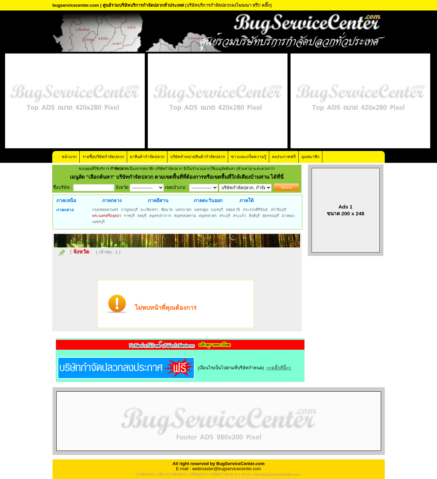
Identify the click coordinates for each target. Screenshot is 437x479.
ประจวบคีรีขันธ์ (255, 210)
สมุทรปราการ (160, 216)
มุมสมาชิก (310, 156)
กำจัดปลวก (146, 474)
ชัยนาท (167, 210)
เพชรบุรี (98, 222)
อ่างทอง (288, 216)
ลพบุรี (141, 216)
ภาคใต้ (246, 200)
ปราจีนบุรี (278, 210)
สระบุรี (224, 216)
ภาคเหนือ (66, 200)
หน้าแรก (69, 156)
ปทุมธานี (233, 210)
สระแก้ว (239, 216)
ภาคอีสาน (158, 200)
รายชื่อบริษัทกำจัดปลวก (103, 156)
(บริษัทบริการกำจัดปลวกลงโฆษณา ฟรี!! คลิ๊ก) (228, 5)
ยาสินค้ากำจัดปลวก (147, 156)
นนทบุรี (217, 210)
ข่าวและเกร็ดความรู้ (248, 156)
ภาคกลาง (112, 200)
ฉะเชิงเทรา (149, 210)
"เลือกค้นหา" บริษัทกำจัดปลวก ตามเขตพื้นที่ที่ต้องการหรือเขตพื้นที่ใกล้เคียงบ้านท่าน (178, 177)
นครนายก (183, 210)
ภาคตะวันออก (208, 200)
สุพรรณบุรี (270, 216)
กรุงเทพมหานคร (105, 210)
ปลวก (245, 474)
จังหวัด (81, 252)
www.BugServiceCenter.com (276, 474)
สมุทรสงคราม (185, 216)
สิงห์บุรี (254, 216)
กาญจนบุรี (129, 210)
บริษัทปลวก (199, 474)
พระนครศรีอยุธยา (106, 216)
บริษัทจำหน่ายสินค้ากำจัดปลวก (197, 156)
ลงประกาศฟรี (284, 156)
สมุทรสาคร (208, 216)
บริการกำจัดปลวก (172, 474)
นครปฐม (201, 210)
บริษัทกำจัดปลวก (224, 474)
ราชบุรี (129, 216)
